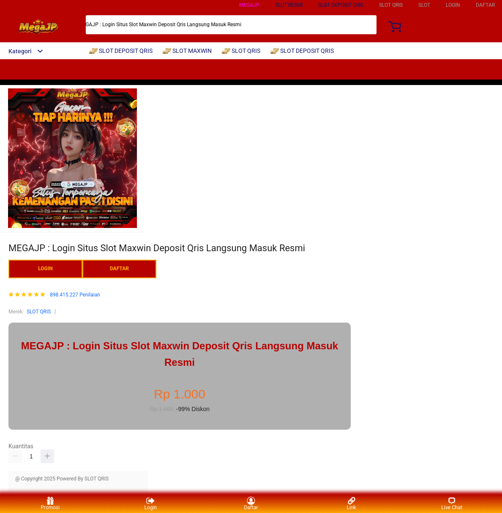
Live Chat (452, 503)
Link (351, 503)
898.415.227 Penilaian (75, 295)
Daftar (251, 503)
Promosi (50, 503)
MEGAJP (249, 5)
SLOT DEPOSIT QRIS (340, 5)
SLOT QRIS (39, 312)
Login (151, 503)
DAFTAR (485, 5)
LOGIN (453, 5)
